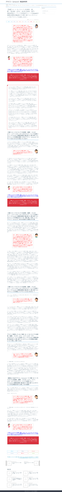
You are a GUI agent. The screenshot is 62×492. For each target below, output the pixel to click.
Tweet (12, 451)
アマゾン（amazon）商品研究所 (16, 2)
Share (23, 451)
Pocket (22, 453)
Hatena (12, 453)
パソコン (44, 13)
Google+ (33, 451)
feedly (33, 453)
